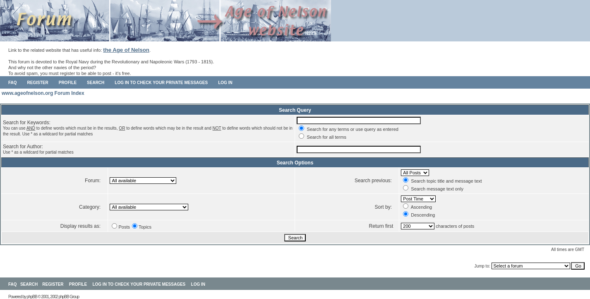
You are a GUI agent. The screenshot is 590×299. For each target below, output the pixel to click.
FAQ (12, 82)
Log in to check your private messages (161, 82)
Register (37, 82)
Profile (68, 82)
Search (95, 82)
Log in (225, 82)
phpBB (32, 296)
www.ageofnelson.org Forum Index (43, 93)
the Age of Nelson (126, 50)
